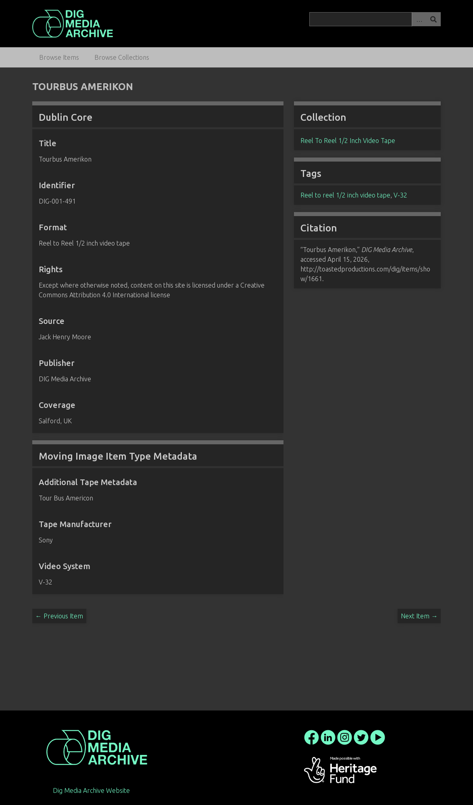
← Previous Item (59, 616)
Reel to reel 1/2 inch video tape (345, 195)
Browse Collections (121, 57)
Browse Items (59, 57)
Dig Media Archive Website (91, 790)
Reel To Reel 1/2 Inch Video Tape (347, 140)
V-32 (400, 195)
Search (433, 19)
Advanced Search (419, 19)
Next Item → (419, 616)
